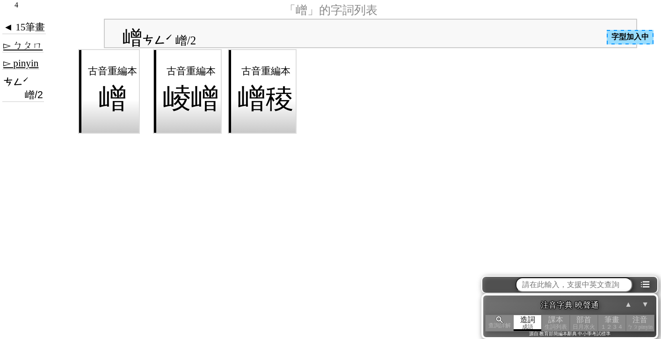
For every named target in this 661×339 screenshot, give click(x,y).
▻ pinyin (20, 63)
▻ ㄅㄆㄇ (23, 45)
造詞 (528, 323)
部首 (584, 323)
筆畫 (612, 323)
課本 (556, 323)
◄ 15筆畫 (24, 27)
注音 (640, 323)
